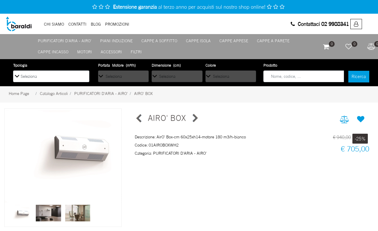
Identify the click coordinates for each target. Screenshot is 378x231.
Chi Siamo (54, 24)
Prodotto (270, 65)
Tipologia (20, 65)
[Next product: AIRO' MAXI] (194, 118)
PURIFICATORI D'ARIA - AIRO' (101, 93)
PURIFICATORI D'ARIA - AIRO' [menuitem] (64, 40)
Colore (210, 65)
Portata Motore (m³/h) (117, 65)
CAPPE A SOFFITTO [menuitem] (159, 40)
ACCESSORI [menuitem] (111, 51)
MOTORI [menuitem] (84, 51)
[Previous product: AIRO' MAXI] (139, 118)
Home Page (19, 93)
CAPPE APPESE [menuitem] (233, 40)
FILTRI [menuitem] (136, 51)
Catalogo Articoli (54, 93)
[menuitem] (356, 24)
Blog (96, 24)
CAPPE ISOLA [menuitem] (198, 40)
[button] (358, 76)
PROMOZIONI (117, 24)
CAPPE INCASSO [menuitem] (53, 51)
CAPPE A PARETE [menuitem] (273, 40)
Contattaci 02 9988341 (320, 24)
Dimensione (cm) (166, 65)
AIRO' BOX (143, 93)
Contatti (77, 24)
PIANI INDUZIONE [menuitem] (116, 40)
